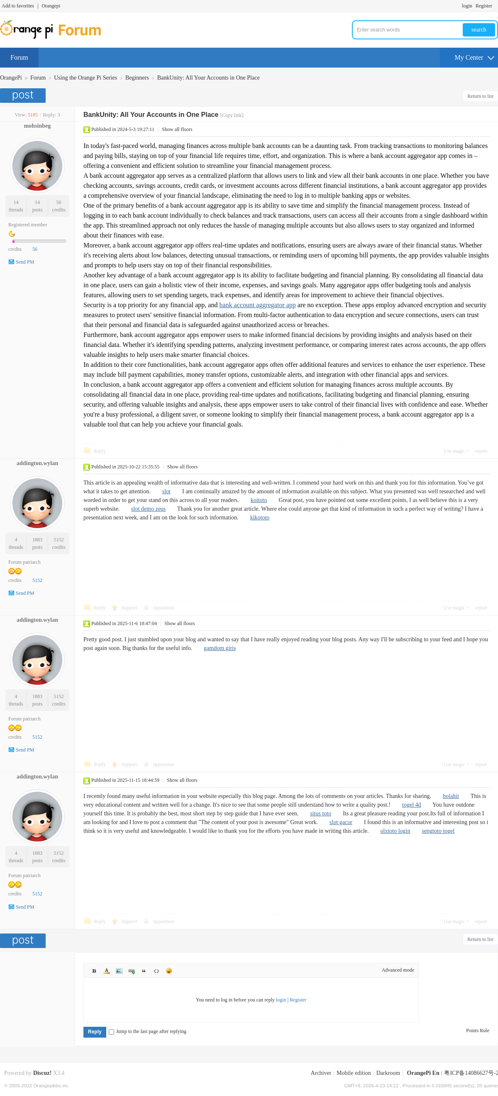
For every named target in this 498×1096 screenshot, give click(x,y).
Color (107, 971)
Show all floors (177, 129)
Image (119, 971)
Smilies (169, 971)
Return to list (480, 96)
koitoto (259, 500)
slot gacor (341, 822)
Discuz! (42, 1073)
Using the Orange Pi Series (85, 78)
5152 (59, 540)
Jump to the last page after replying (147, 1031)
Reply (100, 451)
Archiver (320, 1073)
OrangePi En (423, 1073)
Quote (144, 971)
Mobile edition (354, 1073)
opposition (163, 608)
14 (15, 202)
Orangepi (51, 6)
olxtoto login (395, 831)
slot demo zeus (148, 509)
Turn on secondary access (496, 6)
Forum (19, 57)
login (467, 6)
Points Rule (477, 1030)
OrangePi (11, 78)
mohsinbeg (37, 126)
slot (166, 491)
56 (58, 202)
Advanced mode (398, 970)
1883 (37, 540)
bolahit (451, 796)
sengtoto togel (438, 831)
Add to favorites (18, 6)
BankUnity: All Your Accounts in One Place (208, 78)
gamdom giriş (220, 648)
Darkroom (388, 1073)
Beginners (137, 78)
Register (484, 6)
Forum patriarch (24, 562)
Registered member (27, 225)
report (481, 451)
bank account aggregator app (257, 304)
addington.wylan (37, 463)
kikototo (260, 517)
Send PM (25, 262)
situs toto (320, 813)
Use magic (454, 451)
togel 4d (411, 805)
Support (130, 608)
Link (131, 971)
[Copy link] (232, 115)
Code (156, 971)
